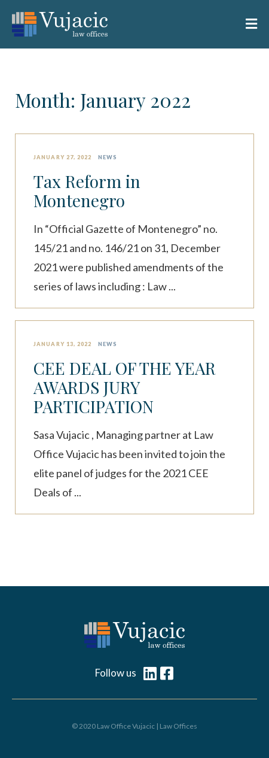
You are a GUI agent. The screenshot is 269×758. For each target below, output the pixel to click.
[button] (245, 24)
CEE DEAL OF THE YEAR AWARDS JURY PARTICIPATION (124, 387)
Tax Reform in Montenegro (86, 191)
